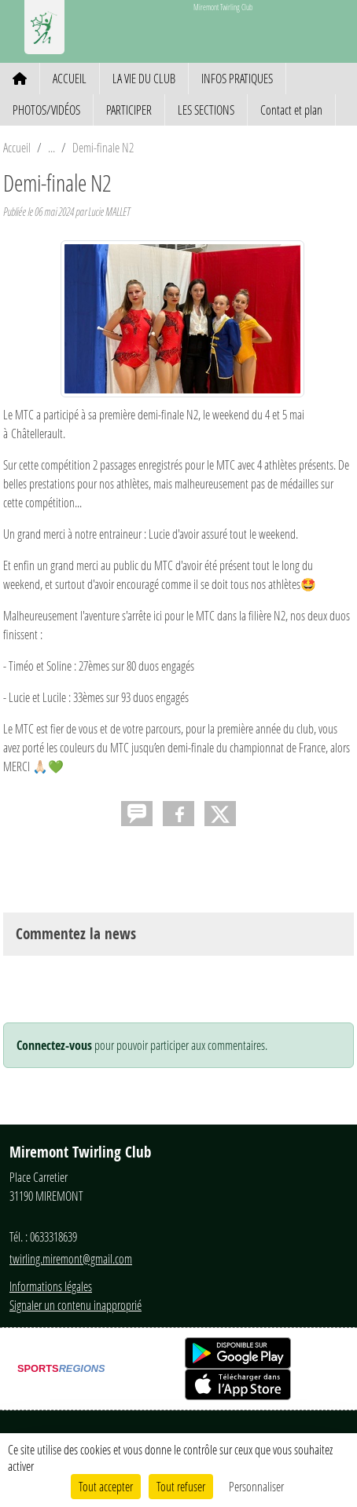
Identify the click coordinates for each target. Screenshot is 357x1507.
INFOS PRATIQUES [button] (237, 78)
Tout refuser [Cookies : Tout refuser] (180, 1486)
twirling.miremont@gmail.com (70, 1258)
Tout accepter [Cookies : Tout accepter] (106, 1486)
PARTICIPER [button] (129, 109)
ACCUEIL (69, 78)
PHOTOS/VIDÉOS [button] (46, 109)
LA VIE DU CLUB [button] (143, 78)
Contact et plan (291, 109)
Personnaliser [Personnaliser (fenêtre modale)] (256, 1486)
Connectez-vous (54, 1045)
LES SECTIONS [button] (206, 109)
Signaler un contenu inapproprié (75, 1305)
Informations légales (50, 1286)
